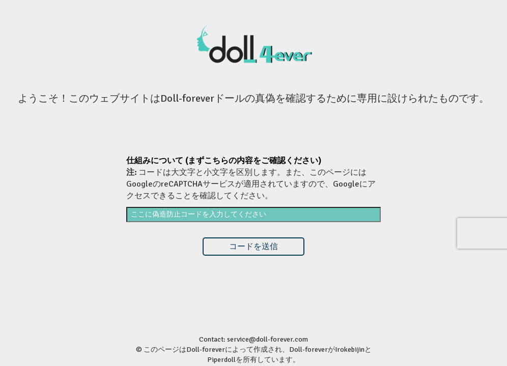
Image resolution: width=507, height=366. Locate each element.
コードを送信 (253, 246)
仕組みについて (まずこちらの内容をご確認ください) (223, 161)
